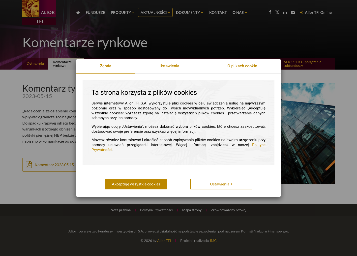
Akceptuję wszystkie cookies (136, 183)
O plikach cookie (242, 66)
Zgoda (105, 66)
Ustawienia (169, 66)
